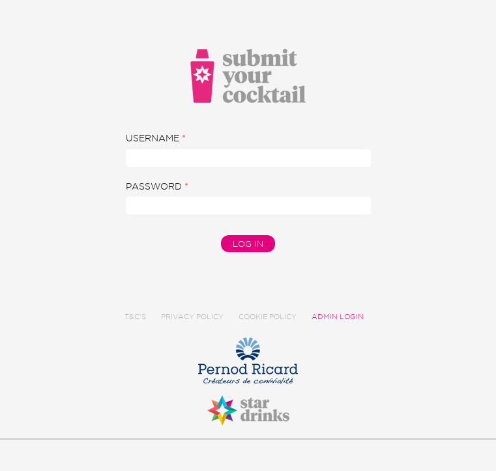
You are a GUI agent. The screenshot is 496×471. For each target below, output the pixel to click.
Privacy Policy (192, 317)
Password (157, 186)
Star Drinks (248, 402)
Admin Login (338, 317)
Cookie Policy (268, 317)
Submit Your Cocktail (248, 76)
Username (156, 138)
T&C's (135, 317)
